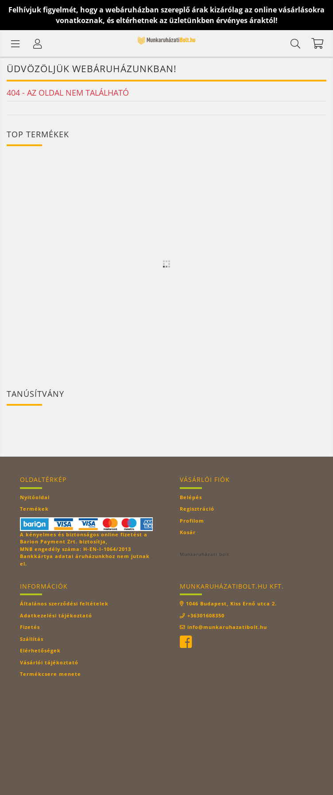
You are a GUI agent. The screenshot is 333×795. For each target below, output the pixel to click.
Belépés (191, 497)
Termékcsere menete (50, 674)
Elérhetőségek (40, 650)
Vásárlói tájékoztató (49, 662)
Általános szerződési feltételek (64, 603)
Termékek (34, 508)
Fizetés (30, 627)
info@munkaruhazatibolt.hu (227, 627)
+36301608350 (206, 615)
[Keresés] (295, 43)
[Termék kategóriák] (15, 43)
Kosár (188, 532)
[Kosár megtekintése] (317, 43)
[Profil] (37, 43)
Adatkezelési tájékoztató (56, 615)
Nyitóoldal (35, 497)
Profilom (192, 520)
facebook (185, 642)
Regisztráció (197, 508)
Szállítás (31, 639)
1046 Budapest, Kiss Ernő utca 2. (231, 603)
